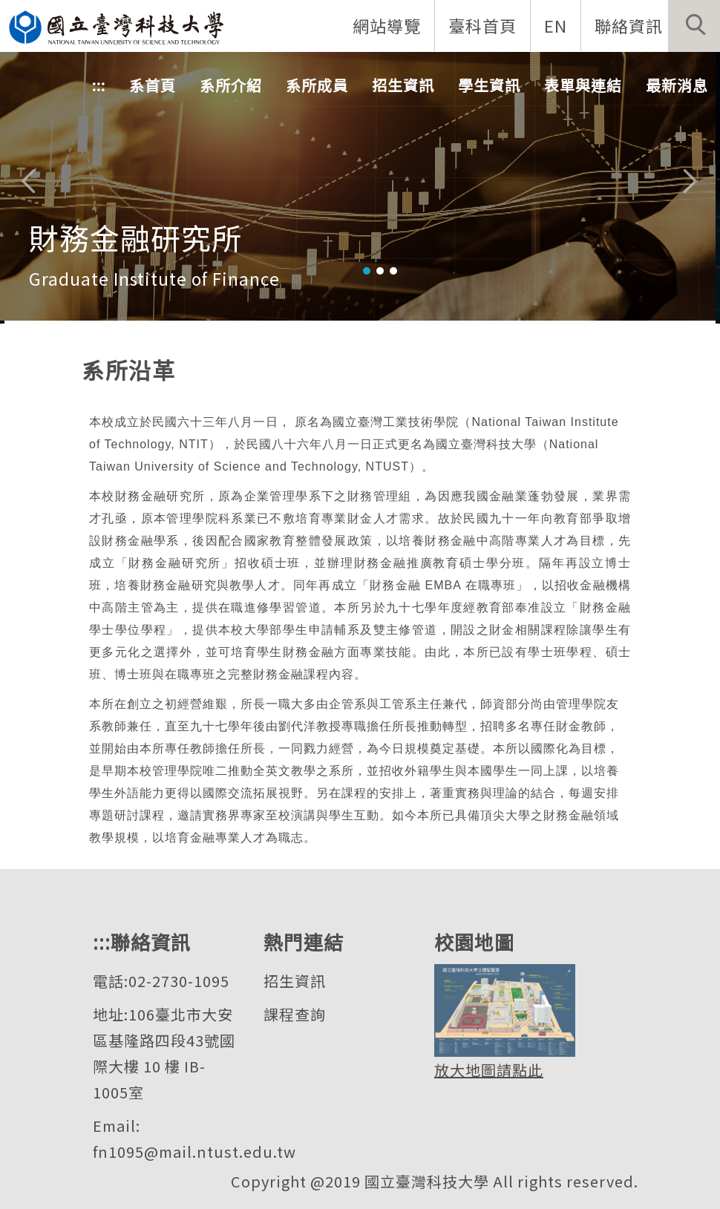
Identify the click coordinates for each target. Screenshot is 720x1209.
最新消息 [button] (677, 85)
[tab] (366, 271)
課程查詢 (295, 1014)
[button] (694, 26)
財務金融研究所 (135, 236)
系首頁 (152, 85)
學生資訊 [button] (489, 85)
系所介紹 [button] (231, 85)
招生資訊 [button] (403, 85)
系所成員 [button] (317, 85)
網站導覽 (386, 25)
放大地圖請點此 (488, 1070)
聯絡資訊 (628, 25)
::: (98, 85)
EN (554, 25)
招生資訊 (295, 981)
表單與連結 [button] (583, 85)
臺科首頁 (482, 25)
